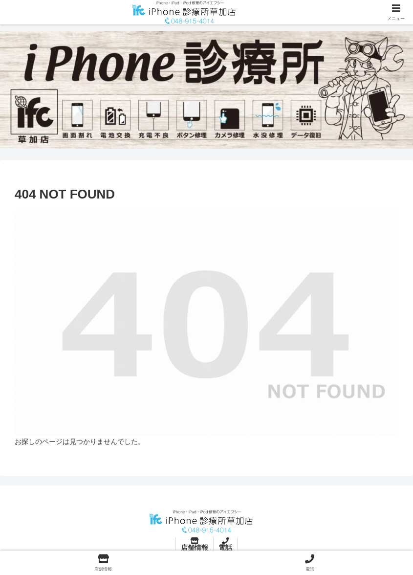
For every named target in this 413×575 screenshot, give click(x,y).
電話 (225, 547)
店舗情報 (194, 547)
